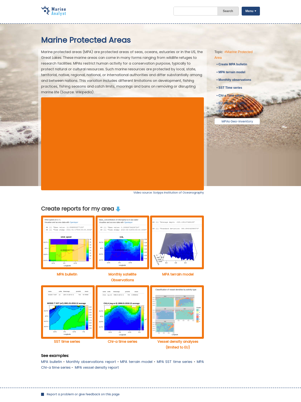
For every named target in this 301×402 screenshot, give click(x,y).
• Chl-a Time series (230, 95)
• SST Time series (229, 87)
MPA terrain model (136, 361)
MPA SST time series (175, 361)
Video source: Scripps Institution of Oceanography (168, 192)
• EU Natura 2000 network (235, 111)
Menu (249, 11)
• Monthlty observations (234, 79)
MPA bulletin (51, 361)
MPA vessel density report (96, 367)
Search (228, 11)
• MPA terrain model (231, 72)
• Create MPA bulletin (232, 64)
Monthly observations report (91, 361)
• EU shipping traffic (231, 103)
